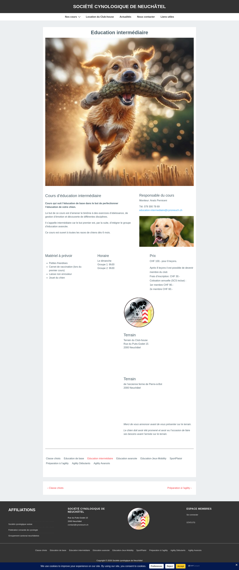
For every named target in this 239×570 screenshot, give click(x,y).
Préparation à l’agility (57, 463)
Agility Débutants (81, 463)
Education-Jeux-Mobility (153, 458)
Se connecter (192, 515)
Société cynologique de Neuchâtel (119, 6)
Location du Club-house (100, 17)
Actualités (125, 17)
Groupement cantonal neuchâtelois (23, 536)
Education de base (74, 458)
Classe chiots (53, 458)
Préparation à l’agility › (179, 488)
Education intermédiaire (100, 458)
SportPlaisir (176, 458)
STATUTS (191, 522)
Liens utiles (167, 17)
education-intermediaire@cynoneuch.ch (160, 210)
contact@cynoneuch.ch (78, 525)
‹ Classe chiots (56, 488)
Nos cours (73, 17)
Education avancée (126, 458)
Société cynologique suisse (20, 524)
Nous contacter (146, 17)
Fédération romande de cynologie (23, 530)
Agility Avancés (102, 463)
